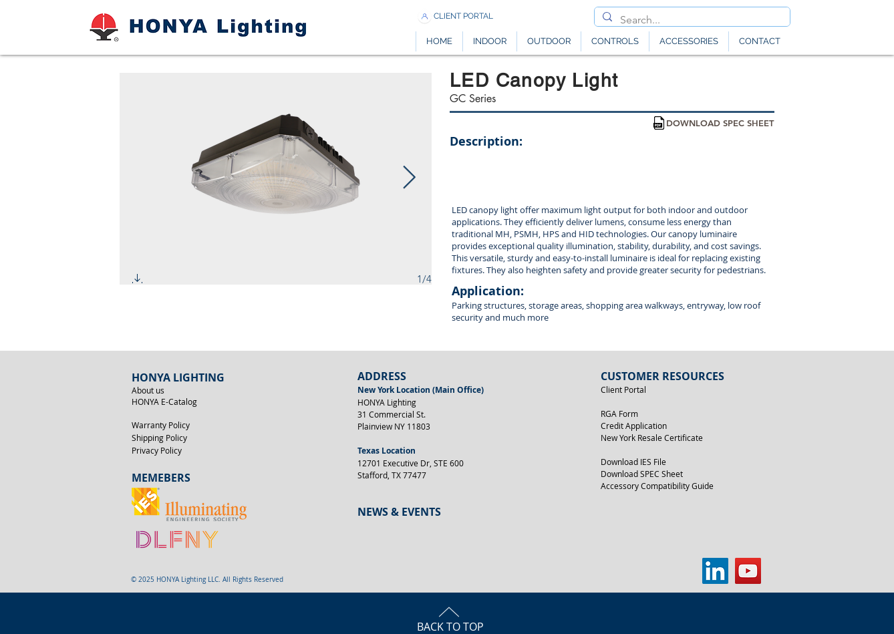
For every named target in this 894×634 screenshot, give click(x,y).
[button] (138, 281)
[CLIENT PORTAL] (463, 16)
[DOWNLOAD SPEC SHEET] (720, 123)
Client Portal (623, 389)
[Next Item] (409, 178)
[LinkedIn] (715, 571)
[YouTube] (748, 571)
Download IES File (633, 461)
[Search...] (691, 20)
